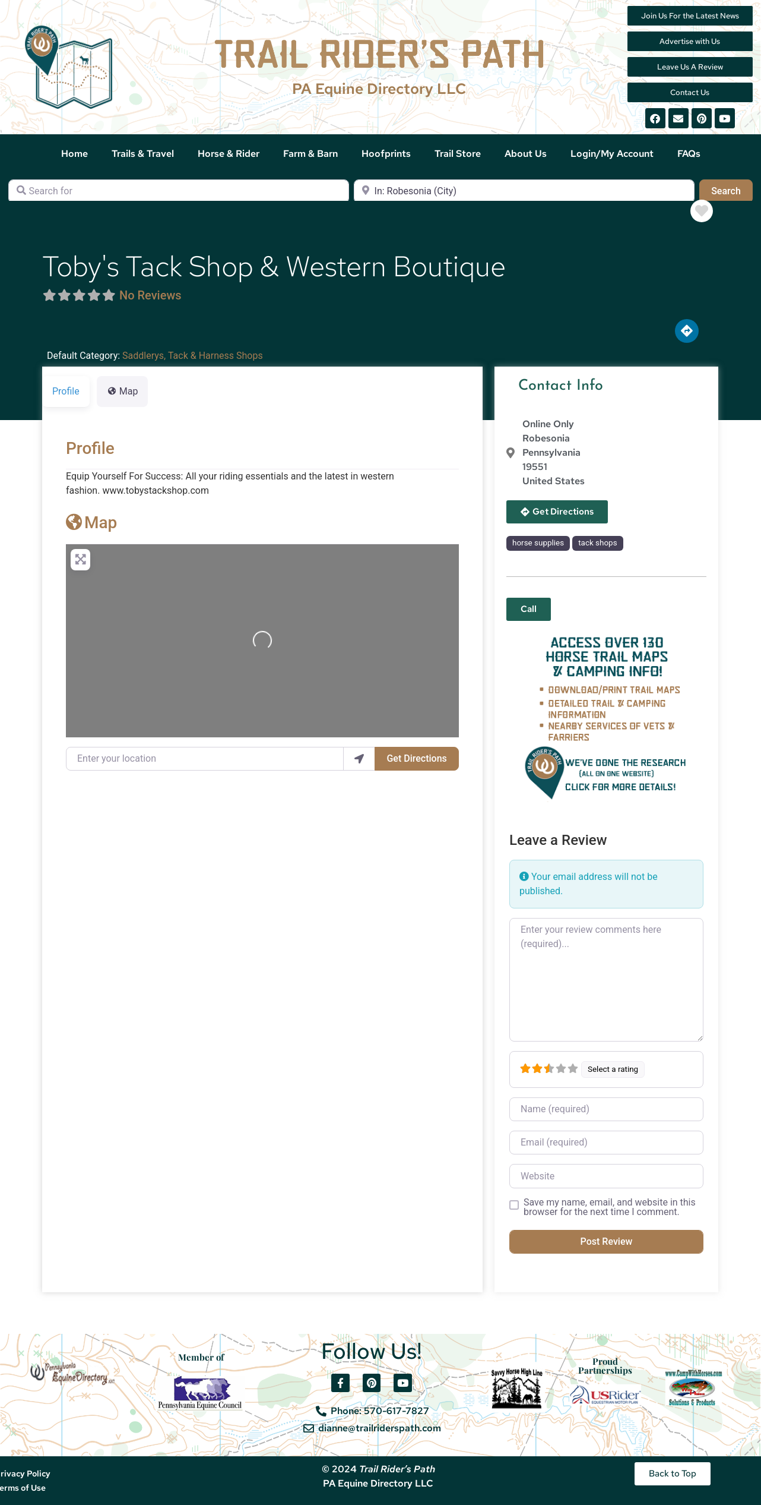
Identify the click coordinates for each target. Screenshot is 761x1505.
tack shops (597, 542)
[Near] (524, 191)
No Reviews (150, 295)
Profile (90, 448)
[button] (528, 609)
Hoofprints (386, 153)
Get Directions (416, 758)
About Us (526, 153)
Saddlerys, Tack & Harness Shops (192, 355)
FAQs (688, 153)
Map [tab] (122, 391)
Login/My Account (612, 153)
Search (732, 190)
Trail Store (458, 153)
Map (91, 522)
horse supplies (538, 542)
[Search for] (178, 191)
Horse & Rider (228, 153)
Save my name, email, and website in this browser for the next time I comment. (610, 1207)
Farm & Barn (310, 153)
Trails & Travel (143, 153)
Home (74, 153)
